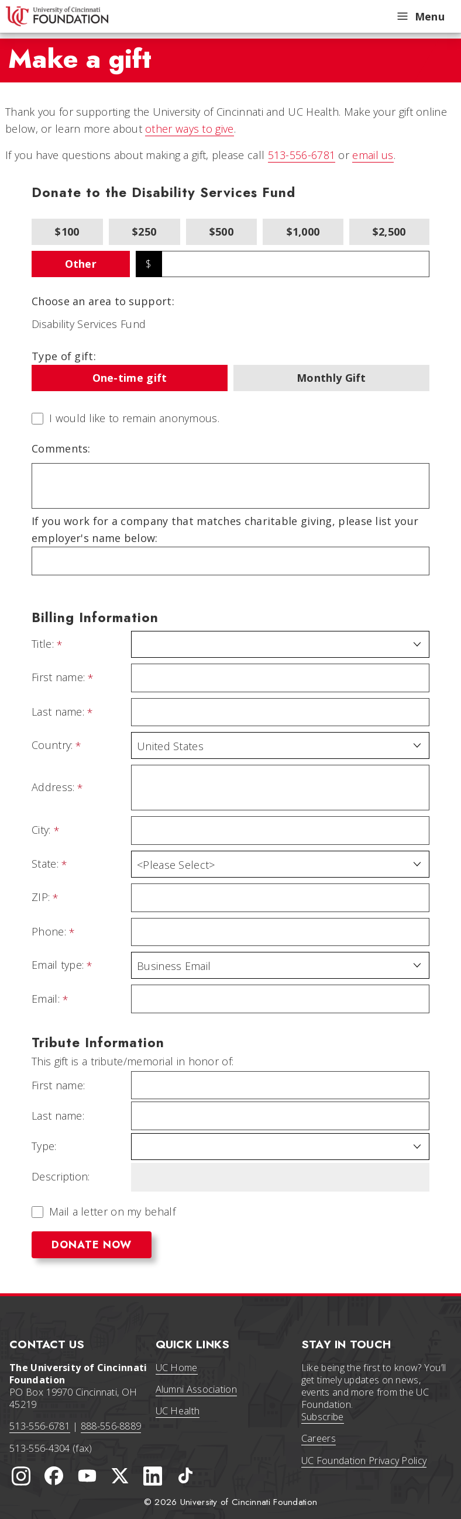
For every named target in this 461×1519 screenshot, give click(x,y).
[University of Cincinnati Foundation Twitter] (120, 1475)
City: (41, 830)
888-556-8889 (111, 1426)
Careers (318, 1438)
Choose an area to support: (103, 301)
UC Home (177, 1367)
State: (45, 864)
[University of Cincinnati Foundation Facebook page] (54, 1475)
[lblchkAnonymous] (37, 418)
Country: (52, 745)
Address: (53, 787)
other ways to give (189, 129)
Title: (43, 644)
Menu (420, 16)
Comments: (61, 448)
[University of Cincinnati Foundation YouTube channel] (87, 1475)
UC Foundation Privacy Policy (363, 1460)
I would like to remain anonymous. (134, 418)
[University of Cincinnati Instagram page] (21, 1475)
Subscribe (322, 1416)
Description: (61, 1176)
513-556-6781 (302, 155)
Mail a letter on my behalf (112, 1211)
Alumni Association (196, 1389)
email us (372, 155)
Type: (44, 1146)
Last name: (58, 712)
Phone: (49, 932)
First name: (58, 677)
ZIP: (41, 897)
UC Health (178, 1410)
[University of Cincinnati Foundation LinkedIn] (152, 1475)
